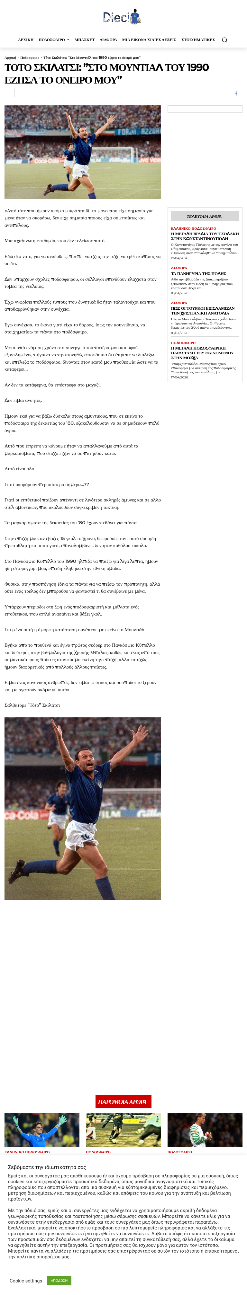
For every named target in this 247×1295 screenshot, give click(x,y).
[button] (224, 40)
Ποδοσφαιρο (29, 57)
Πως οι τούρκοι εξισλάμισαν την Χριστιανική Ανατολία (201, 306)
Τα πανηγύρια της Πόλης (194, 270)
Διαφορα (178, 265)
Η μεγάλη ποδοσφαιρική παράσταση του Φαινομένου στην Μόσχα (204, 343)
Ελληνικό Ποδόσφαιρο (191, 228)
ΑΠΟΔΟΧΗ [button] (59, 1281)
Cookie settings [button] (26, 1281)
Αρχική (10, 57)
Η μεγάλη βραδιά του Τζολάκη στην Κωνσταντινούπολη (204, 234)
